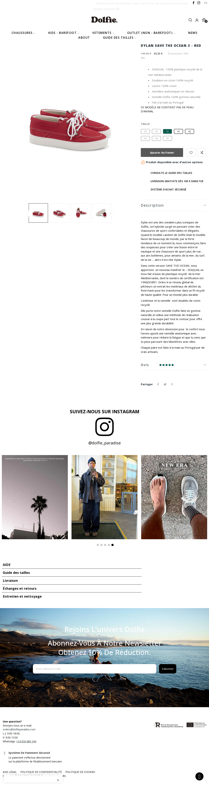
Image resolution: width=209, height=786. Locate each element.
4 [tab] (109, 545)
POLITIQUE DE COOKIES (80, 772)
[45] (167, 138)
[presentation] (63, 682)
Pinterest (172, 384)
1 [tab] (98, 545)
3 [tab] (105, 545)
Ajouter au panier (162, 152)
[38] (145, 131)
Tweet (165, 384)
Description (152, 205)
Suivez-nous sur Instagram (104, 411)
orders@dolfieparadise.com (19, 729)
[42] (189, 131)
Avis (145, 364)
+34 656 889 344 (26, 741)
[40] (167, 131)
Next (111, 213)
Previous (29, 213)
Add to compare (202, 152)
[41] (178, 131)
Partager (158, 384)
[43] (145, 138)
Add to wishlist (191, 152)
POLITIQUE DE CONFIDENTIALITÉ (41, 772)
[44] (156, 138)
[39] (156, 131)
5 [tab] (112, 545)
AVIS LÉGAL (10, 772)
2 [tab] (101, 545)
